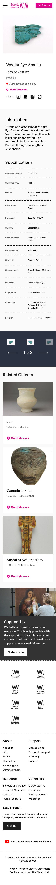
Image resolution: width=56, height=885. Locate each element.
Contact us (9, 761)
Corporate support (39, 752)
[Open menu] (5, 5)
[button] (11, 343)
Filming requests (38, 794)
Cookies (14, 872)
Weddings (34, 799)
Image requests (12, 799)
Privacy (13, 869)
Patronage (34, 756)
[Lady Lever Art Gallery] (15, 720)
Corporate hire (37, 785)
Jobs (5, 752)
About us (8, 748)
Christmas (34, 790)
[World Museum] (40, 674)
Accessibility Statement (35, 872)
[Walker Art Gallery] (15, 704)
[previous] (12, 353)
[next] (44, 353)
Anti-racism (9, 794)
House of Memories (14, 790)
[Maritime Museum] (40, 689)
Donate (33, 761)
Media (6, 756)
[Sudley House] (40, 704)
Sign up (12, 825)
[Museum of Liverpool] (15, 674)
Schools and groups (14, 785)
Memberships (36, 748)
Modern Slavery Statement (34, 869)
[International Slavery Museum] (15, 689)
